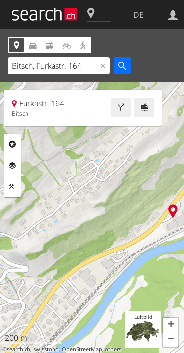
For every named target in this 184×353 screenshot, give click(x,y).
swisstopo (46, 349)
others (113, 349)
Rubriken (12, 144)
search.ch (18, 349)
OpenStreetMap (82, 349)
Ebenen (12, 165)
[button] (170, 325)
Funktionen (12, 186)
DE (138, 14)
